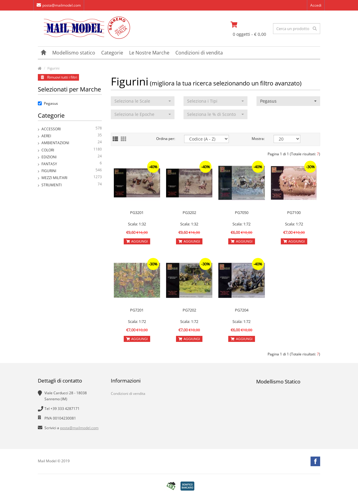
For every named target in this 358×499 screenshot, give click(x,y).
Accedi (315, 5)
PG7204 (241, 310)
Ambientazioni (71, 142)
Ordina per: (165, 138)
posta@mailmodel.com (59, 5)
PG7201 (137, 310)
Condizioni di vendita (199, 52)
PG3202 (189, 212)
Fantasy (71, 163)
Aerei (71, 135)
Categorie (112, 52)
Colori (71, 150)
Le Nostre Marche (149, 52)
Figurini (53, 68)
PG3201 (137, 212)
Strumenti (71, 184)
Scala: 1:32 (137, 224)
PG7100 (294, 212)
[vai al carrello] (250, 24)
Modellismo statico (73, 52)
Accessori (71, 129)
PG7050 (241, 212)
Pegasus (48, 103)
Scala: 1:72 (241, 224)
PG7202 (189, 310)
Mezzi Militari (71, 177)
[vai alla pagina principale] (84, 37)
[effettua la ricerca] (314, 28)
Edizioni (71, 156)
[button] (143, 101)
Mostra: (258, 138)
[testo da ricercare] (296, 28)
